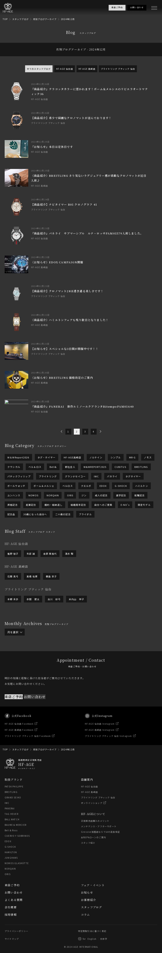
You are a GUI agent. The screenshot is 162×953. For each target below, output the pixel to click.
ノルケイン (95, 457)
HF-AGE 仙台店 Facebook (19, 731)
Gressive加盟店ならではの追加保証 (100, 831)
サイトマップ (12, 938)
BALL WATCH (12, 819)
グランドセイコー (75, 476)
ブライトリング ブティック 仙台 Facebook (28, 743)
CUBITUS (120, 466)
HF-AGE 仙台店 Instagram (100, 731)
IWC (96, 476)
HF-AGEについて (93, 814)
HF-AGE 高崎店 (86, 68)
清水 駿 (69, 553)
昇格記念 (12, 504)
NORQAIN (53, 495)
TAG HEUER (11, 813)
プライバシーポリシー (16, 931)
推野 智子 (12, 553)
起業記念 (31, 504)
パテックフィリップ (19, 476)
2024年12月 (68, 19)
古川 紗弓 (54, 599)
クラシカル (13, 466)
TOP (5, 19)
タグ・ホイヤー (46, 457)
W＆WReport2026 (18, 457)
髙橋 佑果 (32, 576)
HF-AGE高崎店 (72, 457)
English (92, 938)
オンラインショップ (91, 802)
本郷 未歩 (12, 599)
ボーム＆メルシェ (44, 485)
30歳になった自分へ (35, 514)
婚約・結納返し (53, 504)
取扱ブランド (14, 780)
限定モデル (144, 504)
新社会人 (70, 466)
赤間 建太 (33, 599)
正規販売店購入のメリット (95, 820)
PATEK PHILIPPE (14, 786)
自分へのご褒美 (103, 504)
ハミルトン (141, 485)
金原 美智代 (50, 553)
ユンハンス (13, 495)
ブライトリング (48, 476)
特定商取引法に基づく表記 (92, 931)
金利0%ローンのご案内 (93, 837)
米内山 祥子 (76, 599)
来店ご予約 (14, 704)
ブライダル (85, 514)
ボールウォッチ (16, 485)
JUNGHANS (11, 857)
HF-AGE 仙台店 (64, 68)
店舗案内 (87, 780)
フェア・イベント (93, 885)
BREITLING (141, 466)
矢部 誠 (31, 553)
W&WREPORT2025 (95, 466)
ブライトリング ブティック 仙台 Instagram (108, 743)
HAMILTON (11, 852)
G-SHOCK (121, 485)
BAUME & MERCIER (15, 824)
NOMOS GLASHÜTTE (17, 863)
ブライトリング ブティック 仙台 (118, 68)
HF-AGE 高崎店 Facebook (19, 737)
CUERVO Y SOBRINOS (17, 835)
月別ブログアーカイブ (45, 19)
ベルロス (67, 485)
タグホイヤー (133, 476)
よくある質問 (14, 900)
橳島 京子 (51, 576)
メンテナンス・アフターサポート (98, 826)
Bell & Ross (11, 830)
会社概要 (11, 907)
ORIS (70, 495)
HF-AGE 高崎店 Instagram (100, 737)
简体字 (103, 938)
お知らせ (87, 892)
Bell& (53, 466)
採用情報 (11, 915)
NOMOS (33, 495)
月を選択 (14, 632)
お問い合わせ (35, 704)
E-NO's (125, 504)
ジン (83, 495)
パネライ (112, 476)
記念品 (11, 514)
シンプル (116, 457)
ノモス (148, 457)
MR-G (132, 457)
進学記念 (121, 495)
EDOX (103, 485)
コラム (85, 915)
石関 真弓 (12, 576)
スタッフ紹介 (88, 842)
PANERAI (10, 808)
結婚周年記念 (78, 504)
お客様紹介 (88, 900)
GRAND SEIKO (13, 797)
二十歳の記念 (63, 514)
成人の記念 (101, 495)
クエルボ (86, 485)
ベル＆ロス (34, 466)
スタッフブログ (20, 19)
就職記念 (139, 495)
